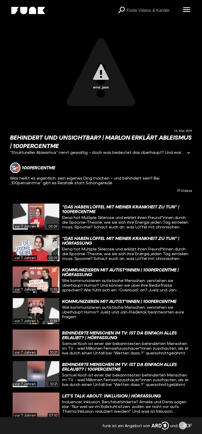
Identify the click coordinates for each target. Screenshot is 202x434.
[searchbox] (153, 10)
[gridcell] (101, 216)
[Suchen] (121, 10)
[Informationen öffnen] (188, 153)
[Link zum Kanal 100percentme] (32, 168)
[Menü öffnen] (186, 10)
